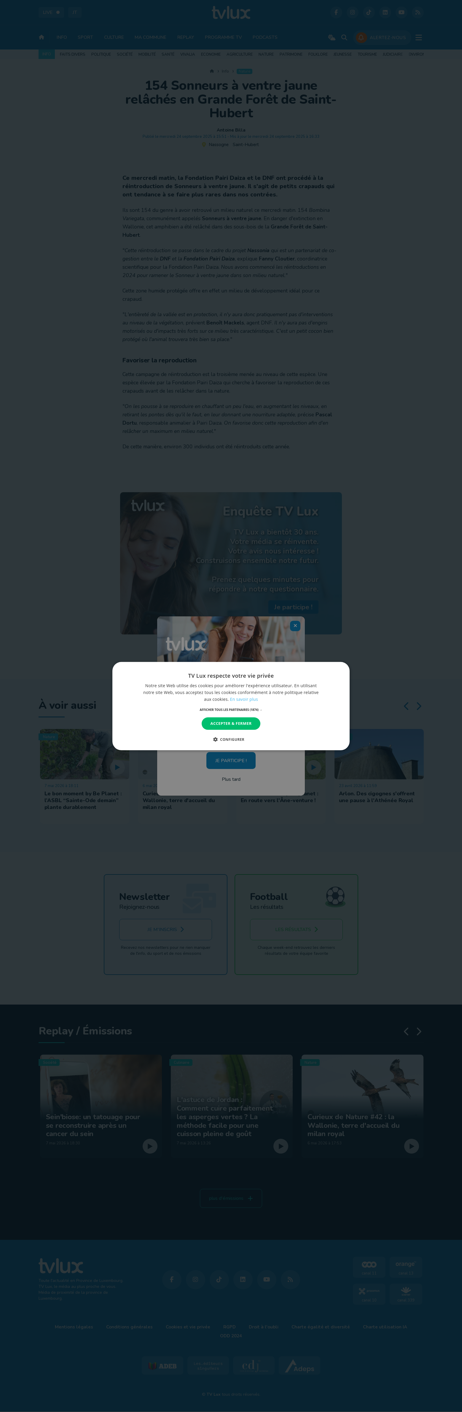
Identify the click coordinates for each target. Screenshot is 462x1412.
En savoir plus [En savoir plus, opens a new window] (244, 699)
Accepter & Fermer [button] (231, 723)
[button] (231, 709)
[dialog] (231, 706)
